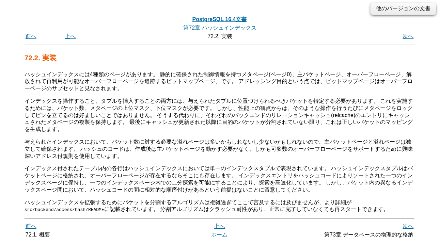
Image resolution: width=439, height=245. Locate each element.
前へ (31, 36)
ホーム (219, 235)
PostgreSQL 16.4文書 (219, 19)
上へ (70, 36)
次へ (408, 36)
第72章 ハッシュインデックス (219, 28)
